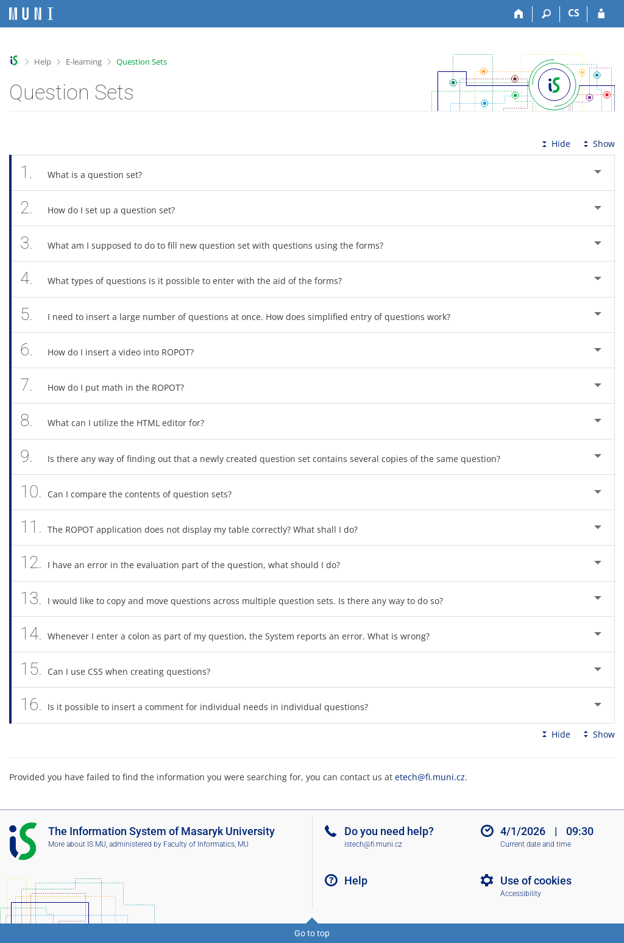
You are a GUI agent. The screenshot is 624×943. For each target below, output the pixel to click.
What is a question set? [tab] (87, 172)
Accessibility (520, 893)
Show (598, 143)
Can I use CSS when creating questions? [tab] (122, 669)
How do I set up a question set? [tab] (104, 208)
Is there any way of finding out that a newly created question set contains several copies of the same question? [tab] (267, 457)
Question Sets (141, 61)
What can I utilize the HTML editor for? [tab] (119, 421)
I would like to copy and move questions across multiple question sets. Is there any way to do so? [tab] (238, 599)
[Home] (519, 14)
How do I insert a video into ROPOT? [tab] (113, 350)
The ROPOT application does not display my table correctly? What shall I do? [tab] (195, 527)
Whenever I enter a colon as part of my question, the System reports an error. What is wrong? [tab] (231, 634)
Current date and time (535, 844)
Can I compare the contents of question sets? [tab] (132, 492)
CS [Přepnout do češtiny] (574, 13)
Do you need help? (389, 831)
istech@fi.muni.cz (373, 844)
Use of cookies (536, 880)
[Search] (546, 14)
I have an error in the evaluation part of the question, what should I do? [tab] (186, 563)
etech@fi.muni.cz (430, 777)
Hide (554, 143)
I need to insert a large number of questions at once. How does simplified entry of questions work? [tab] (242, 315)
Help (42, 61)
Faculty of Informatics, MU (206, 844)
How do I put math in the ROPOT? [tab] (108, 385)
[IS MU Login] (601, 14)
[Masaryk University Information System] (31, 13)
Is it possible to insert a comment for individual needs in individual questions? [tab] (200, 705)
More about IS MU (77, 844)
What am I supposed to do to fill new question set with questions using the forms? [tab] (208, 243)
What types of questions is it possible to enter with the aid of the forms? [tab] (187, 279)
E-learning (84, 61)
